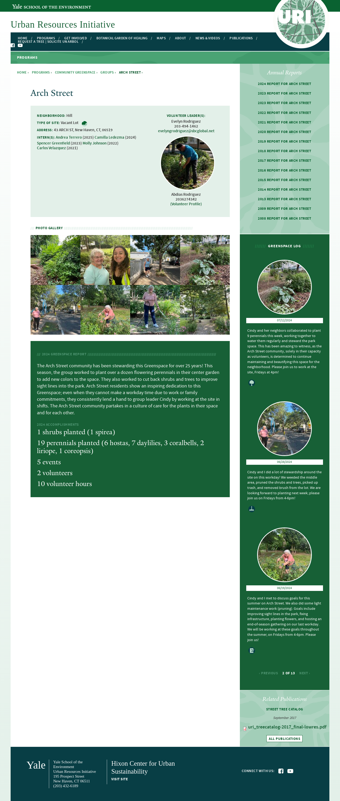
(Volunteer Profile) (186, 204)
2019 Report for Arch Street (284, 141)
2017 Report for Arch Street (284, 160)
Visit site (119, 779)
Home (23, 38)
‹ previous (268, 673)
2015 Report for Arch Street (284, 180)
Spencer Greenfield (53, 143)
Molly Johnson (95, 143)
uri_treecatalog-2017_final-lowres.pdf (287, 727)
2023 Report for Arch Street (284, 93)
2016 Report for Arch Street (284, 170)
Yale (36, 765)
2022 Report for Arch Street (284, 112)
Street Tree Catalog (284, 709)
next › (304, 673)
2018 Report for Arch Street (284, 151)
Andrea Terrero (69, 137)
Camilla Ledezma (109, 137)
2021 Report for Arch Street (284, 122)
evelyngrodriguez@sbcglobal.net (186, 131)
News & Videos (208, 38)
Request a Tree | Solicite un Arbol (48, 42)
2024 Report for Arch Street (284, 84)
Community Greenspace (75, 72)
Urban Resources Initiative (63, 24)
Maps (161, 38)
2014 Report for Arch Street (284, 189)
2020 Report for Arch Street (284, 132)
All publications (284, 738)
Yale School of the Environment (41, 3)
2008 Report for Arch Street (284, 218)
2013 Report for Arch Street (284, 199)
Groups (107, 72)
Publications (241, 38)
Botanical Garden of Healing (122, 38)
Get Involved (75, 38)
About (180, 38)
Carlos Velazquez (51, 148)
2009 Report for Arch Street (284, 208)
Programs (46, 38)
